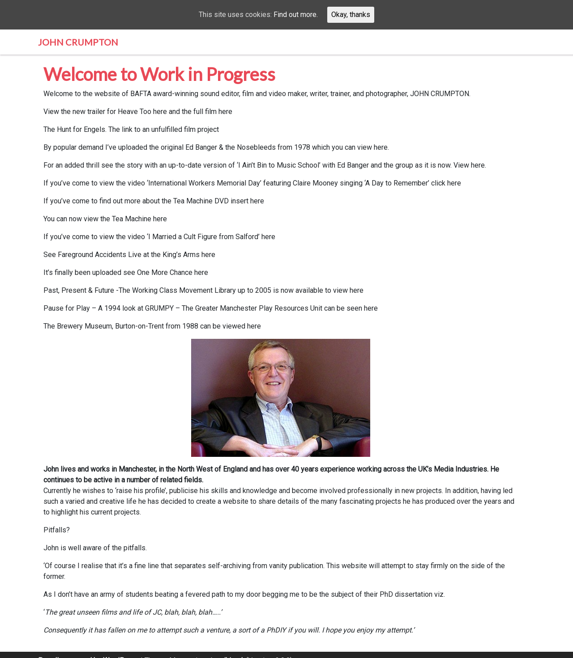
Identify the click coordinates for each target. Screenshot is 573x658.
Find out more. (296, 14)
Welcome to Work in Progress (159, 74)
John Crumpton (78, 42)
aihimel (231, 649)
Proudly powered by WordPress (88, 649)
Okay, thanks (350, 14)
